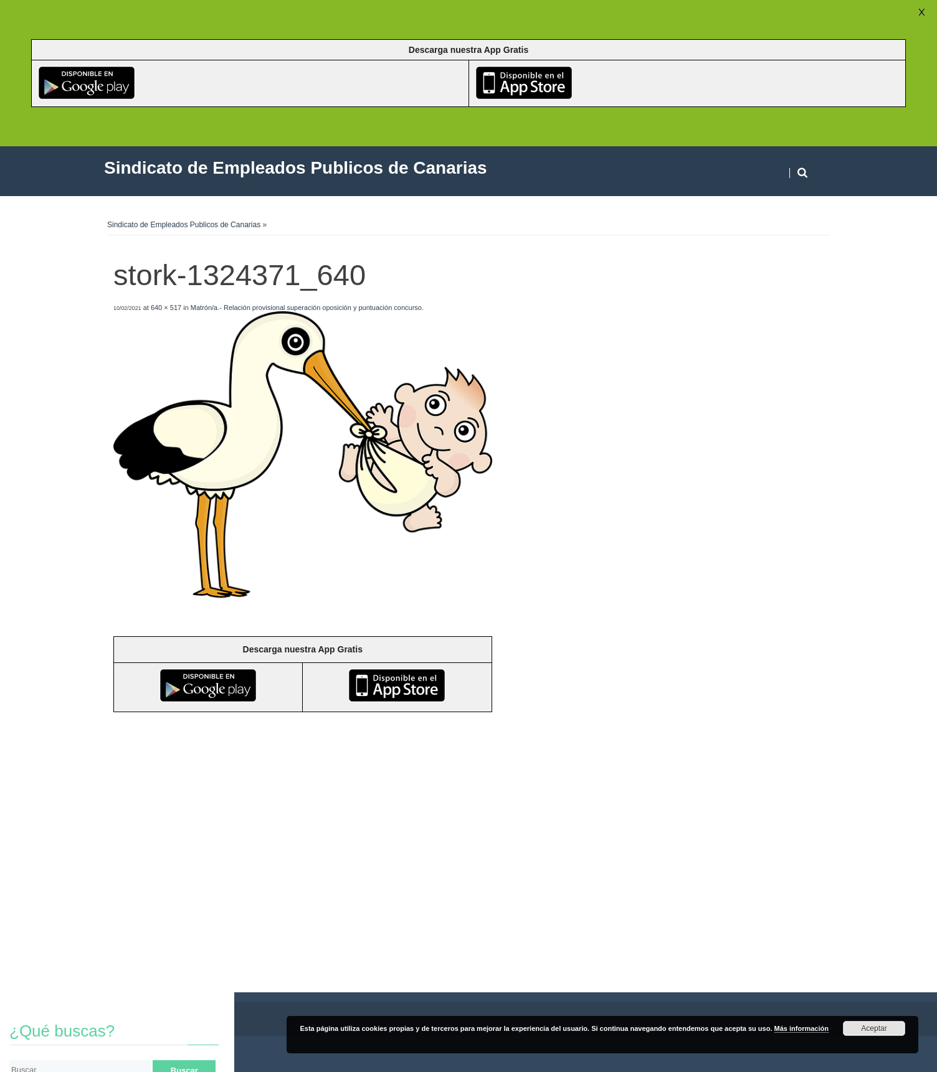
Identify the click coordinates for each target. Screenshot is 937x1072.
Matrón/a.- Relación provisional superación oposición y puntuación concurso (306, 307)
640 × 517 (166, 307)
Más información (801, 1028)
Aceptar (874, 1028)
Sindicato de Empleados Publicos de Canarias (183, 224)
